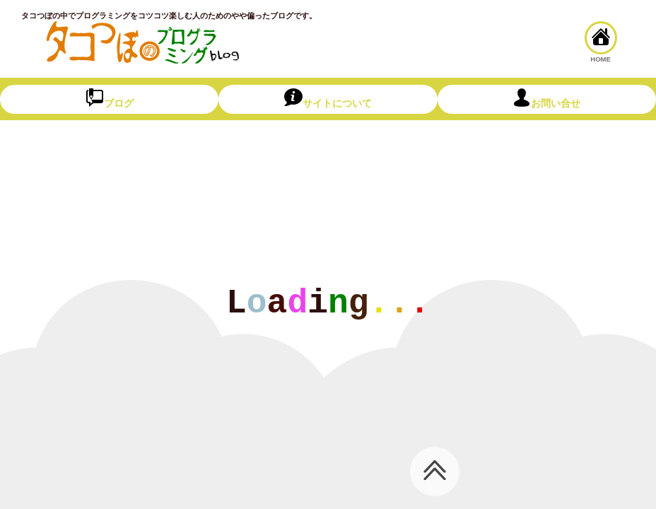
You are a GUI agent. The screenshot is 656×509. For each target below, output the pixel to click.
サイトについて (328, 98)
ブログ (110, 98)
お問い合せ (546, 98)
